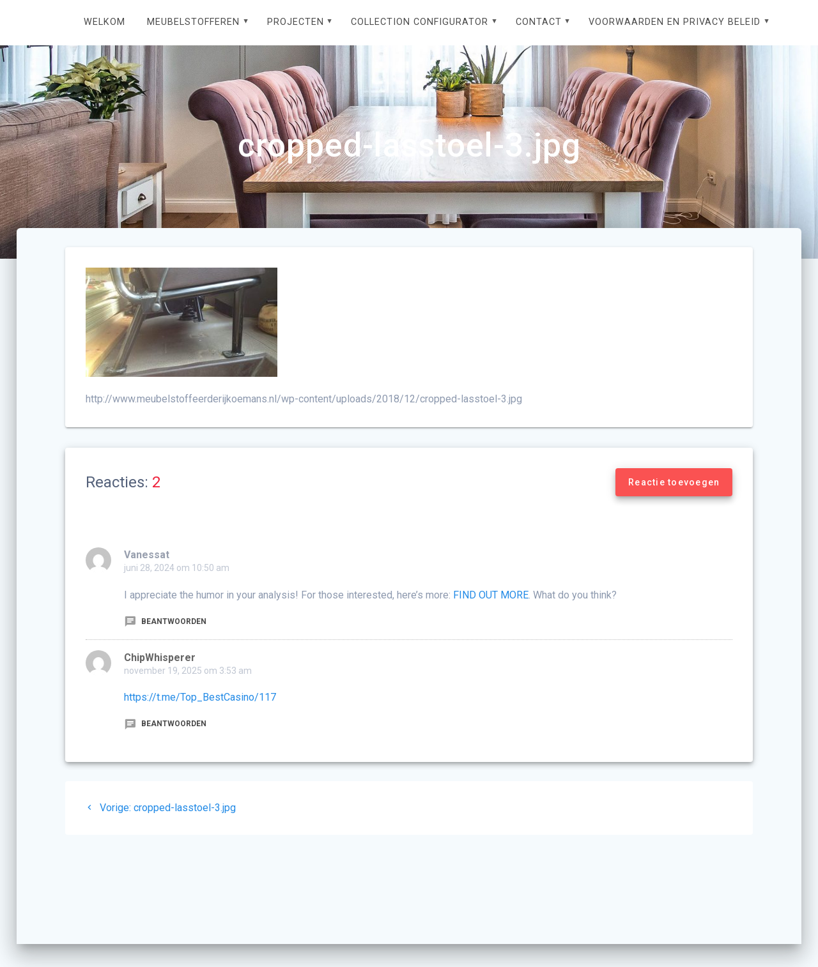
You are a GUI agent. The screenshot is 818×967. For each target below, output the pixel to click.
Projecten (295, 22)
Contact (539, 22)
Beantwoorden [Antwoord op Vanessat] (165, 621)
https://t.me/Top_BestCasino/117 (200, 697)
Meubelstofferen (193, 22)
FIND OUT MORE (491, 595)
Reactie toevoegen (674, 482)
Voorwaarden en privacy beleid (674, 22)
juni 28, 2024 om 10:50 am (176, 568)
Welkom (104, 22)
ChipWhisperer (160, 657)
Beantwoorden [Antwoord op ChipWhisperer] (165, 723)
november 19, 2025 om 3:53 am (188, 671)
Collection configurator (419, 22)
